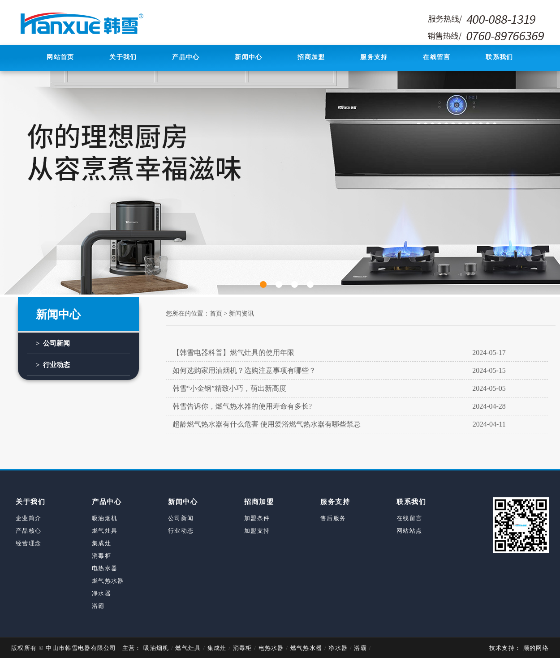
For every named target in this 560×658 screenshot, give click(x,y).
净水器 (101, 593)
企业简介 (28, 518)
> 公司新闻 (53, 343)
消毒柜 (101, 555)
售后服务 (333, 518)
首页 (216, 313)
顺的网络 (535, 648)
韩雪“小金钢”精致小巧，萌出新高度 (339, 388)
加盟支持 (257, 530)
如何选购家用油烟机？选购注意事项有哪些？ (339, 371)
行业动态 (181, 530)
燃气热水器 (108, 580)
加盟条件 (257, 518)
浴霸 (98, 605)
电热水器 (104, 568)
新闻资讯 (241, 313)
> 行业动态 (53, 364)
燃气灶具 (104, 530)
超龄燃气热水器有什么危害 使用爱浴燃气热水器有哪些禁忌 (339, 424)
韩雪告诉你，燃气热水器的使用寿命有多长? (339, 406)
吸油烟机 (104, 518)
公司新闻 (181, 518)
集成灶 (101, 543)
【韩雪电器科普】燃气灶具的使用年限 (339, 353)
